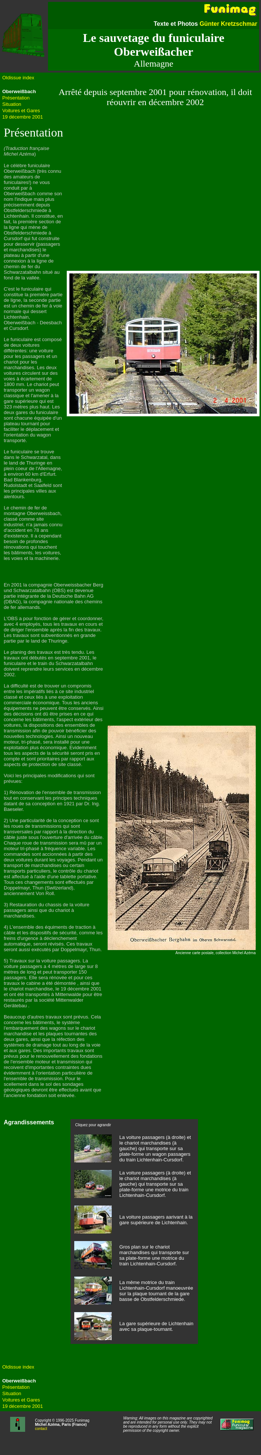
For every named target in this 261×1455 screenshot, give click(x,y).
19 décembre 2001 (22, 117)
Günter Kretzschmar (228, 24)
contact (41, 1429)
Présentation (16, 98)
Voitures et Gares (21, 110)
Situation (11, 104)
